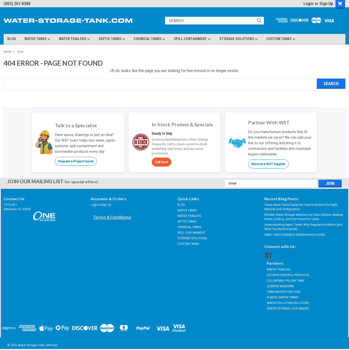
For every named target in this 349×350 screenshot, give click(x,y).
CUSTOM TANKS (280, 39)
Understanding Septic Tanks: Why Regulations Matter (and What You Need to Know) (303, 227)
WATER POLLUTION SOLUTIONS (288, 303)
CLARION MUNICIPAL (280, 286)
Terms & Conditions (112, 217)
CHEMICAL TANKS (149, 39)
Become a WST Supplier (268, 164)
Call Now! (161, 162)
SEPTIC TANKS (112, 39)
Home (8, 51)
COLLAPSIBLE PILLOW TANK (285, 280)
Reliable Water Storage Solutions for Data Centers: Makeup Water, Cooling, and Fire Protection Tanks (303, 217)
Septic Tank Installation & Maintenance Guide (294, 234)
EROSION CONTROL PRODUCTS (288, 275)
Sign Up (326, 3)
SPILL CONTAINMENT (192, 39)
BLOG (11, 39)
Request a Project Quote (76, 161)
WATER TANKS (37, 39)
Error (20, 51)
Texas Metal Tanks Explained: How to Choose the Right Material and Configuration (301, 207)
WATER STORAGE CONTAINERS (288, 308)
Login (308, 3)
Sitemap (51, 345)
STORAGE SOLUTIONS (238, 39)
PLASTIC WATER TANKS (282, 297)
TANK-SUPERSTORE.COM (283, 292)
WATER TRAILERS (74, 39)
